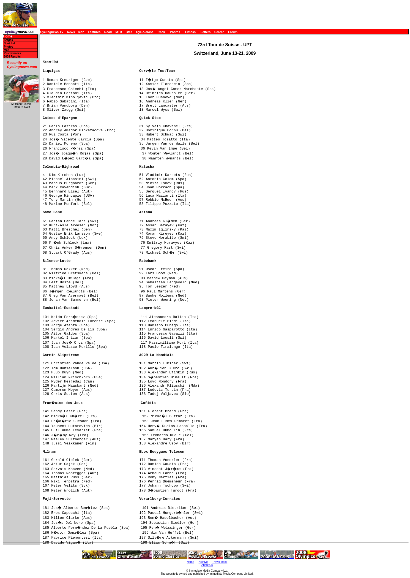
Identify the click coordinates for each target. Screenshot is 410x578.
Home (7, 36)
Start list (9, 43)
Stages (8, 40)
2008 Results (12, 56)
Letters (206, 32)
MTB (119, 32)
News (71, 32)
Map (6, 49)
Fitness (190, 32)
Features (94, 32)
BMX (129, 32)
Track (161, 32)
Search (219, 32)
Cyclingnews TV (51, 32)
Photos (175, 32)
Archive (203, 561)
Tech (80, 32)
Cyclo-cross (145, 32)
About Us (207, 564)
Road (108, 32)
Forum (232, 32)
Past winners (12, 53)
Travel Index (220, 561)
